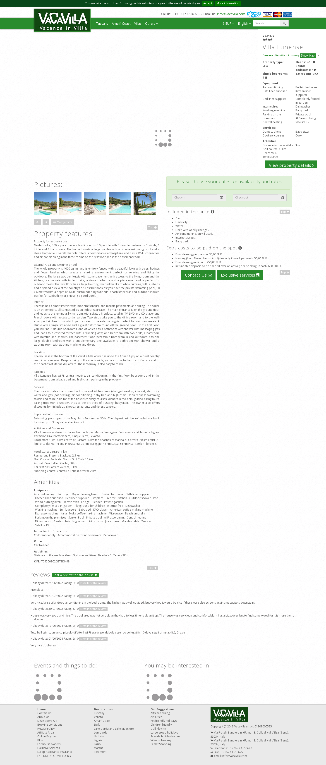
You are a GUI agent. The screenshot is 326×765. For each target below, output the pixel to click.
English (244, 23)
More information (228, 3)
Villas (137, 23)
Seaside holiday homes (165, 736)
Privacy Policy (46, 729)
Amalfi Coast (121, 23)
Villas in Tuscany (161, 740)
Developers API (47, 721)
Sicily (97, 725)
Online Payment (47, 736)
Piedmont (100, 752)
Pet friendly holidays (164, 721)
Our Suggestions (163, 709)
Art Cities (156, 717)
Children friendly (161, 725)
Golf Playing (158, 729)
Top (152, 227)
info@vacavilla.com (231, 14)
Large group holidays (164, 732)
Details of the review (93, 583)
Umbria (99, 736)
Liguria (98, 740)
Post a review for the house (75, 575)
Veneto (98, 717)
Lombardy (100, 732)
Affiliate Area (45, 732)
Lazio (97, 744)
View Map (308, 55)
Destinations (103, 709)
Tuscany (102, 23)
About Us (43, 717)
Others (151, 23)
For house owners (48, 744)
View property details (291, 165)
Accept (207, 3)
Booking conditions (49, 725)
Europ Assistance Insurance (54, 752)
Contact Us (198, 275)
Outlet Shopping (161, 744)
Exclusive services (240, 275)
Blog (40, 740)
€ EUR (228, 23)
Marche (98, 748)
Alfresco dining (160, 713)
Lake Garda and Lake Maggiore (114, 729)
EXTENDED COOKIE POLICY (54, 756)
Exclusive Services (48, 748)
